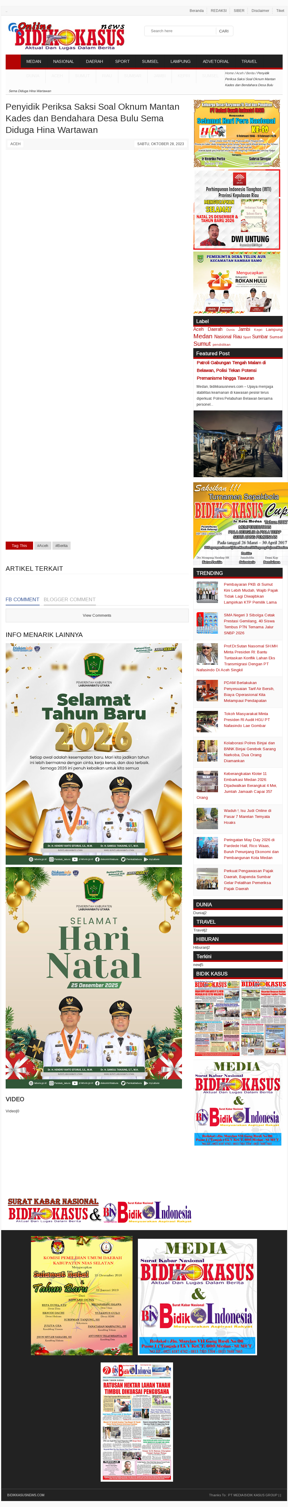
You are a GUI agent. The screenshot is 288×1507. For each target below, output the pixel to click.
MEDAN (34, 61)
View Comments (97, 615)
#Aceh (42, 545)
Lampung (274, 329)
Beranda (197, 11)
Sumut (82, 75)
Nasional (222, 336)
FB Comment (23, 599)
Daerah (215, 329)
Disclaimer (260, 11)
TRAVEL (249, 61)
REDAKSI (219, 11)
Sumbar (132, 75)
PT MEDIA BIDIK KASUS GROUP (253, 1495)
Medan (202, 336)
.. (6, 11)
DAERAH (94, 61)
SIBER (239, 11)
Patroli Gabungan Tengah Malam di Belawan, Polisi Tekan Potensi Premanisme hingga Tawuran (231, 370)
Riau (107, 75)
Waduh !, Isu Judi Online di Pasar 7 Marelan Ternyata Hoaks (247, 816)
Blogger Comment (70, 599)
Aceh (57, 75)
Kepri (184, 75)
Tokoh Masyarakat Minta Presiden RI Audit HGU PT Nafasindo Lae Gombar (247, 719)
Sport (247, 337)
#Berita (61, 545)
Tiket (280, 11)
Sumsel (210, 75)
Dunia (230, 329)
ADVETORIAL (216, 61)
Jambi (160, 75)
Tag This (19, 545)
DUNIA (33, 75)
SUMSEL (150, 61)
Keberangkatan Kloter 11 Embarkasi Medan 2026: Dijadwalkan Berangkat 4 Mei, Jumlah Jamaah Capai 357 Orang (237, 785)
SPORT (122, 61)
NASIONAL (63, 61)
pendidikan (222, 344)
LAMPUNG (181, 61)
